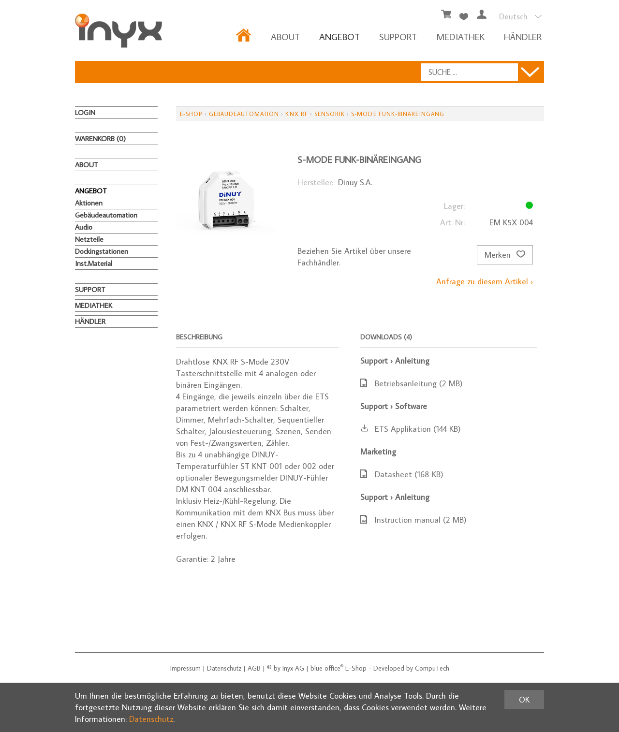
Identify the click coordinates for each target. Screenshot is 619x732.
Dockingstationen (101, 251)
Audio (83, 227)
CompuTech (432, 668)
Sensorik (329, 113)
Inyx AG (293, 668)
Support (398, 36)
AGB (254, 668)
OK (524, 699)
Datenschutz (224, 668)
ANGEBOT (339, 36)
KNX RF (296, 113)
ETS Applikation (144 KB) (410, 429)
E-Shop (191, 113)
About (285, 36)
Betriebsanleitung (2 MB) (411, 383)
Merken (505, 255)
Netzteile (89, 239)
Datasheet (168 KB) (401, 474)
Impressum (185, 668)
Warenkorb (100, 138)
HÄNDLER (523, 36)
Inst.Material (93, 263)
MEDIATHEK (460, 36)
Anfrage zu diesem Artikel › (484, 281)
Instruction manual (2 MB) (413, 519)
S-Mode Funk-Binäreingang (397, 113)
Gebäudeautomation (106, 215)
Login (85, 112)
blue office (326, 668)
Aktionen (89, 202)
